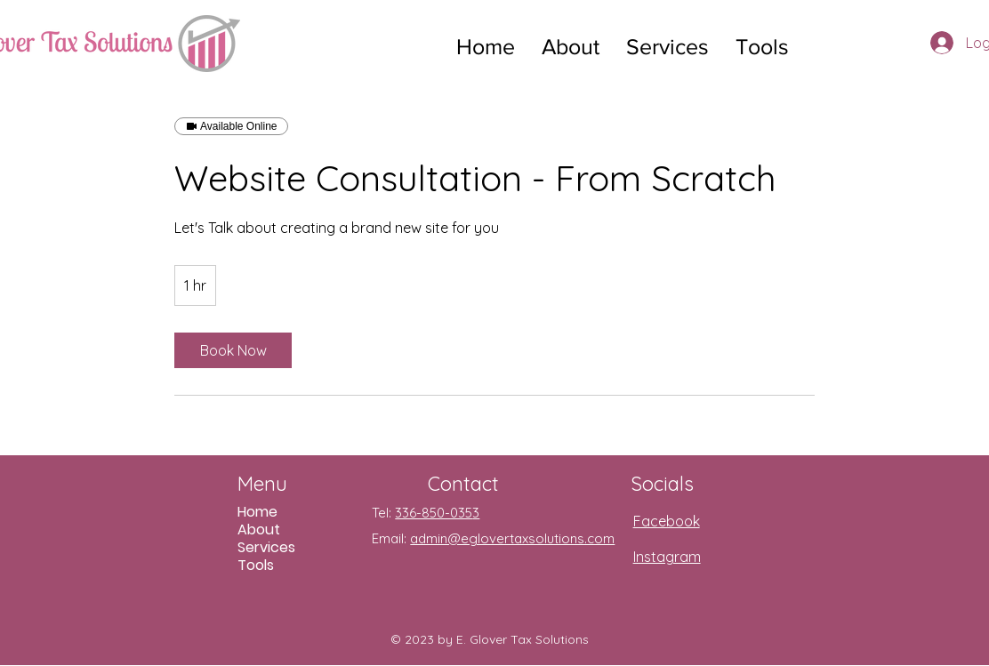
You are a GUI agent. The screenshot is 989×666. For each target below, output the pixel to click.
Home (257, 512)
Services (266, 548)
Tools (255, 565)
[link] (233, 350)
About (258, 530)
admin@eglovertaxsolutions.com (512, 538)
